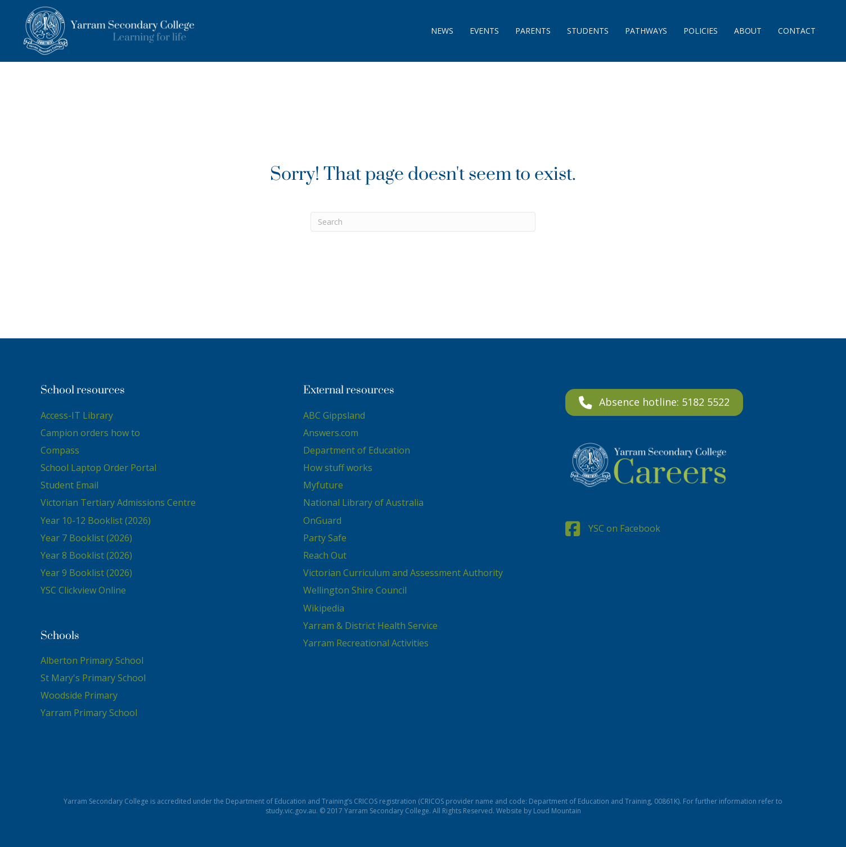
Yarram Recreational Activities (366, 643)
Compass (59, 450)
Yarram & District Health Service (370, 625)
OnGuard (322, 520)
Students (588, 30)
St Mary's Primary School (93, 678)
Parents (533, 30)
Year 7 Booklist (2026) (86, 538)
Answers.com (330, 433)
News (442, 30)
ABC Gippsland (334, 415)
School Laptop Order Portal (98, 467)
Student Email (69, 485)
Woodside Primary (79, 695)
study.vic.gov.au (291, 811)
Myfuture (323, 485)
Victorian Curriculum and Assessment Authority (403, 573)
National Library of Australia (363, 502)
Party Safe (324, 538)
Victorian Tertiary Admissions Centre (118, 502)
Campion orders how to (90, 433)
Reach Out (324, 555)
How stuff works (337, 467)
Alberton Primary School (91, 660)
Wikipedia (323, 608)
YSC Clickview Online (83, 590)
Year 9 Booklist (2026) (86, 573)
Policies (700, 30)
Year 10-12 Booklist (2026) (95, 520)
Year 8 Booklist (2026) (86, 555)
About (748, 30)
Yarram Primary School (88, 712)
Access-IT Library (76, 415)
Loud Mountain (557, 811)
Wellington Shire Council (355, 590)
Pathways (646, 30)
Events (484, 30)
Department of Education (356, 450)
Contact (797, 30)
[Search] (423, 222)
